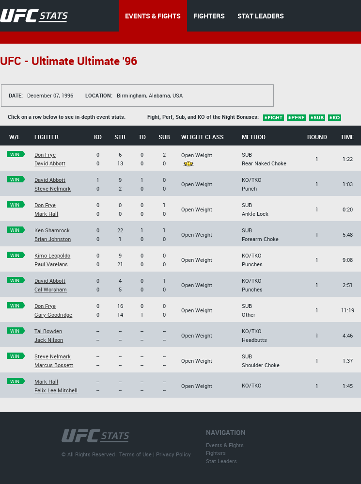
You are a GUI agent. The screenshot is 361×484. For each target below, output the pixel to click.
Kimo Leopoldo (52, 255)
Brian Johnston (52, 238)
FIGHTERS (209, 15)
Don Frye (45, 154)
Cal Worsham (50, 289)
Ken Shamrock (52, 230)
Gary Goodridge (53, 314)
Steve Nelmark (52, 188)
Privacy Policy (173, 454)
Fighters (216, 452)
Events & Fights (225, 445)
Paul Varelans (51, 264)
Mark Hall (46, 213)
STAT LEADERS (260, 15)
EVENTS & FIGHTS (153, 15)
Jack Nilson (48, 339)
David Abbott (49, 163)
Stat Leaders (221, 461)
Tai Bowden (48, 331)
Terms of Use (135, 454)
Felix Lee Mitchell (56, 390)
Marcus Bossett (53, 365)
